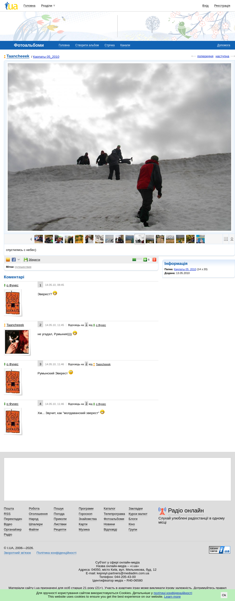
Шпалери (36, 524)
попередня (205, 56)
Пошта (9, 508)
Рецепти (60, 529)
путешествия (23, 266)
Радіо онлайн (186, 510)
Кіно (132, 524)
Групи (133, 529)
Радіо (8, 534)
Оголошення (38, 514)
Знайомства (88, 519)
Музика (84, 529)
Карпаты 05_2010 (46, 56)
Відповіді (110, 529)
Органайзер (12, 529)
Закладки (136, 508)
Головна (29, 5)
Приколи (60, 519)
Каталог (110, 508)
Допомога (223, 45)
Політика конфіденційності (56, 553)
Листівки (60, 524)
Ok (224, 595)
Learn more (172, 596)
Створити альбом (87, 45)
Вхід (205, 5)
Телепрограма (114, 514)
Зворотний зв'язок (17, 553)
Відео (8, 524)
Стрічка (109, 45)
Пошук (59, 508)
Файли (34, 529)
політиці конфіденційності (173, 593)
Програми (86, 508)
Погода (59, 514)
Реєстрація (222, 5)
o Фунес (11, 285)
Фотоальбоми (114, 519)
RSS (7, 514)
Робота (34, 508)
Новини (109, 524)
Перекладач (13, 519)
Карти (83, 524)
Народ (34, 519)
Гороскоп (85, 514)
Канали (125, 45)
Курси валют (138, 514)
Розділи (46, 5)
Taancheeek (18, 56)
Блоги (133, 519)
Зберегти (32, 260)
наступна (222, 56)
